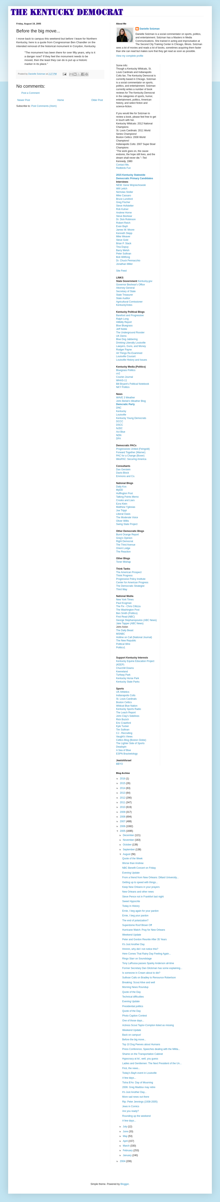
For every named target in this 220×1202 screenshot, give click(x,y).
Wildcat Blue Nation (127, 705)
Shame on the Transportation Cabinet (142, 1054)
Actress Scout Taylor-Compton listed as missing (148, 1025)
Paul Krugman (124, 603)
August (127, 854)
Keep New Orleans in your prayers (141, 887)
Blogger (124, 1184)
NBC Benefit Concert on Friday (139, 867)
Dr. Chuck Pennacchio (128, 260)
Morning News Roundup (135, 987)
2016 (123, 778)
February (128, 1150)
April (125, 1141)
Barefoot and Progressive (130, 315)
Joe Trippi (121, 510)
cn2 (118, 373)
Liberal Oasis (123, 514)
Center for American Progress (132, 582)
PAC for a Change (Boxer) (130, 455)
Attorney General (125, 287)
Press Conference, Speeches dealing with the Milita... (151, 1049)
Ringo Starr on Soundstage (137, 958)
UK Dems (121, 336)
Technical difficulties (133, 996)
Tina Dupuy (122, 246)
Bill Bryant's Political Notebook (132, 383)
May (125, 1136)
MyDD (119, 489)
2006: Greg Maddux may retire (138, 1087)
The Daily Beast (124, 630)
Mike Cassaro (123, 195)
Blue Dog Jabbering (127, 339)
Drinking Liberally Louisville (131, 342)
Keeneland (122, 671)
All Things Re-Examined (129, 353)
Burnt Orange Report (127, 534)
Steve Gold (122, 240)
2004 (123, 1161)
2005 (123, 831)
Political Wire (123, 644)
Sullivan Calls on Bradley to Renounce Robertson (149, 977)
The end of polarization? (135, 920)
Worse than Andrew (133, 863)
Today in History (131, 906)
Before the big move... (134, 1039)
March (126, 1145)
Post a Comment (30, 93)
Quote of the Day (131, 992)
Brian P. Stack (123, 243)
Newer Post (23, 100)
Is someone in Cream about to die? (141, 972)
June (126, 1131)
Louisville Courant (125, 356)
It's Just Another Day (133, 944)
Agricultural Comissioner (129, 301)
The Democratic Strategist (130, 585)
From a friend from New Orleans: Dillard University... (150, 877)
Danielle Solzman (150, 28)
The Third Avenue (125, 544)
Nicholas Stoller (124, 192)
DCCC (119, 421)
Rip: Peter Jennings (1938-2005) (139, 1101)
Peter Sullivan (123, 253)
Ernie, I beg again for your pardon (140, 910)
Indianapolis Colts (125, 695)
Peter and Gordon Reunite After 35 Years (144, 939)
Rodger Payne (124, 349)
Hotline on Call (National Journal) (134, 637)
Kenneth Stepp (124, 233)
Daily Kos (121, 486)
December (129, 835)
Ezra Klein (121, 503)
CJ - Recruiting (124, 733)
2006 (123, 826)
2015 (123, 783)
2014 (123, 788)
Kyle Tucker (122, 726)
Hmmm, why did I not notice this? (140, 949)
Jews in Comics (130, 1106)
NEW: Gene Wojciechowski (131, 185)
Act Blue (120, 431)
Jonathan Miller (124, 264)
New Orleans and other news (138, 891)
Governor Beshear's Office (130, 284)
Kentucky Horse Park (127, 678)
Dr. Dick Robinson (126, 219)
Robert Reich (123, 222)
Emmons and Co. (125, 476)
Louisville (121, 414)
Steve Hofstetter (125, 205)
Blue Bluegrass (124, 325)
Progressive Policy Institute (130, 579)
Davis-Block (122, 472)
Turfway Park (123, 674)
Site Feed (121, 270)
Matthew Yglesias (125, 507)
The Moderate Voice (127, 517)
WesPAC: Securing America (131, 459)
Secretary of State (126, 291)
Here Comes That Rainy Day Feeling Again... (146, 953)
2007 (123, 821)
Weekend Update (131, 934)
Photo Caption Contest (134, 1015)
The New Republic (126, 640)
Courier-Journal (124, 377)
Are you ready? (130, 1111)
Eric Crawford (123, 722)
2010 (123, 807)
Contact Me (122, 164)
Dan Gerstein (123, 469)
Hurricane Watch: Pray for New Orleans (143, 929)
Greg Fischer (123, 202)
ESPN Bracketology (127, 753)
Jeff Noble (121, 329)
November (129, 840)
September (129, 849)
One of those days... (133, 1020)
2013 (123, 792)
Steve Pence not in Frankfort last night (143, 896)
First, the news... (131, 1068)
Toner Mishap (123, 561)
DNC (118, 407)
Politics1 (120, 647)
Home (60, 100)
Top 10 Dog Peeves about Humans (141, 1044)
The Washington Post (127, 609)
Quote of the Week (132, 858)
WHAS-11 (121, 380)
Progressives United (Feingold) (133, 448)
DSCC (119, 424)
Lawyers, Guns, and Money (131, 346)
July (125, 1126)
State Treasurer (124, 294)
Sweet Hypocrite (131, 901)
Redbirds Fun (123, 168)
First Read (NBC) (125, 616)
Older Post (97, 100)
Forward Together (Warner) (130, 452)
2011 (123, 802)
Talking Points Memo (127, 496)
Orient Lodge (123, 548)
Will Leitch (121, 188)
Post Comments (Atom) (44, 106)
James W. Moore (125, 229)
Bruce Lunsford (124, 199)
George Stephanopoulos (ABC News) (136, 620)
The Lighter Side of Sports (130, 743)
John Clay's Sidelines (127, 716)
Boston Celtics (124, 702)
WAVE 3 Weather (125, 397)
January (127, 1155)
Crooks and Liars (125, 500)
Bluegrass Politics (125, 370)
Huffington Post (124, 493)
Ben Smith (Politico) (127, 613)
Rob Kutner (122, 209)
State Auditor (123, 298)
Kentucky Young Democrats (131, 418)
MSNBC (120, 633)
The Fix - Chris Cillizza (128, 606)
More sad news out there (135, 1096)
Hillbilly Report (124, 322)
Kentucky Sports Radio (128, 709)
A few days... (129, 1077)
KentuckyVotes (124, 305)
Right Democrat (124, 541)
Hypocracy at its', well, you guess (140, 1058)
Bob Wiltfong (123, 257)
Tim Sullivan (122, 729)
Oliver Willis (122, 520)
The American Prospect (129, 572)
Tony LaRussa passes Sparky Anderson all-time (148, 963)
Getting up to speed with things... (140, 882)
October (127, 844)
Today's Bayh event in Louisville (139, 1073)
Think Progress (124, 575)
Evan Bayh (122, 226)
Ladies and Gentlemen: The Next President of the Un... (152, 1063)
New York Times (125, 599)
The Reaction (123, 551)
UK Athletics (122, 691)
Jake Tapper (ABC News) (130, 623)
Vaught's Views (124, 736)
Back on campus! (131, 1034)
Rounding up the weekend (136, 1116)
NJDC (119, 428)
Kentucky (121, 411)
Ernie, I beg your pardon (135, 915)
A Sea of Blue (123, 750)
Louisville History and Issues (131, 359)
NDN (118, 435)
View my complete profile (129, 55)
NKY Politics (123, 387)
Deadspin (121, 746)
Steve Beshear (124, 216)
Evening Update (131, 872)
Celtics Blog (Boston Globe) (131, 740)
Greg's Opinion (124, 538)
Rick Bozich (122, 719)
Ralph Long (122, 318)
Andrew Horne (124, 212)
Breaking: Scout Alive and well (138, 982)
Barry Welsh (122, 250)
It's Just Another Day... (134, 1092)
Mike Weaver (123, 236)
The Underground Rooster (130, 332)
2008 (123, 816)
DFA (118, 438)
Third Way (121, 589)
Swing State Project (127, 524)
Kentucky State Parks (128, 681)
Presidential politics (132, 1006)
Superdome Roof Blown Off (137, 925)
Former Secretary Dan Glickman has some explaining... (152, 968)
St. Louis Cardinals (126, 698)
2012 (123, 797)
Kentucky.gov (145, 281)
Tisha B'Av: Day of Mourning (137, 1082)
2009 (123, 812)
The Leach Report (126, 712)
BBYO (119, 763)
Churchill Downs (125, 668)
